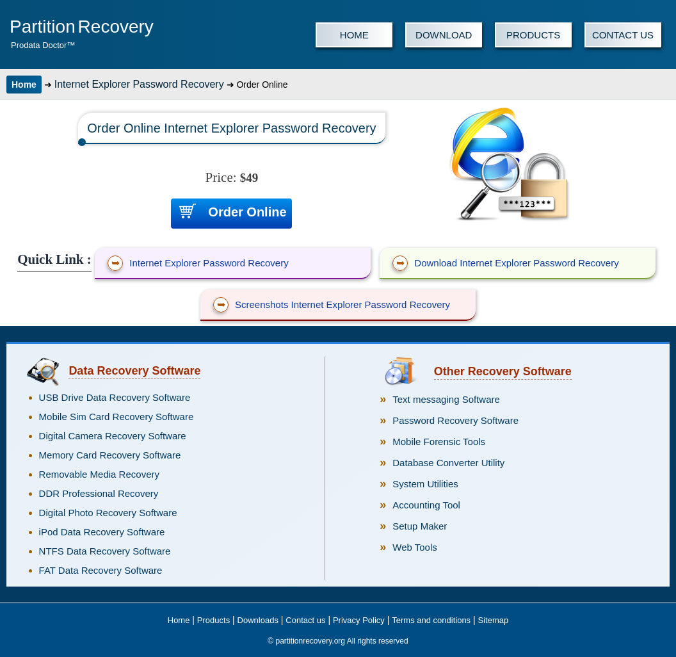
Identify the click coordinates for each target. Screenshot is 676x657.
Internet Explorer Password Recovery (139, 84)
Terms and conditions (431, 620)
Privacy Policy (359, 620)
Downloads (257, 620)
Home (24, 84)
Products (213, 620)
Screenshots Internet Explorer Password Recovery (331, 304)
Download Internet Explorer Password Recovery (505, 263)
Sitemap (493, 620)
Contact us (305, 620)
